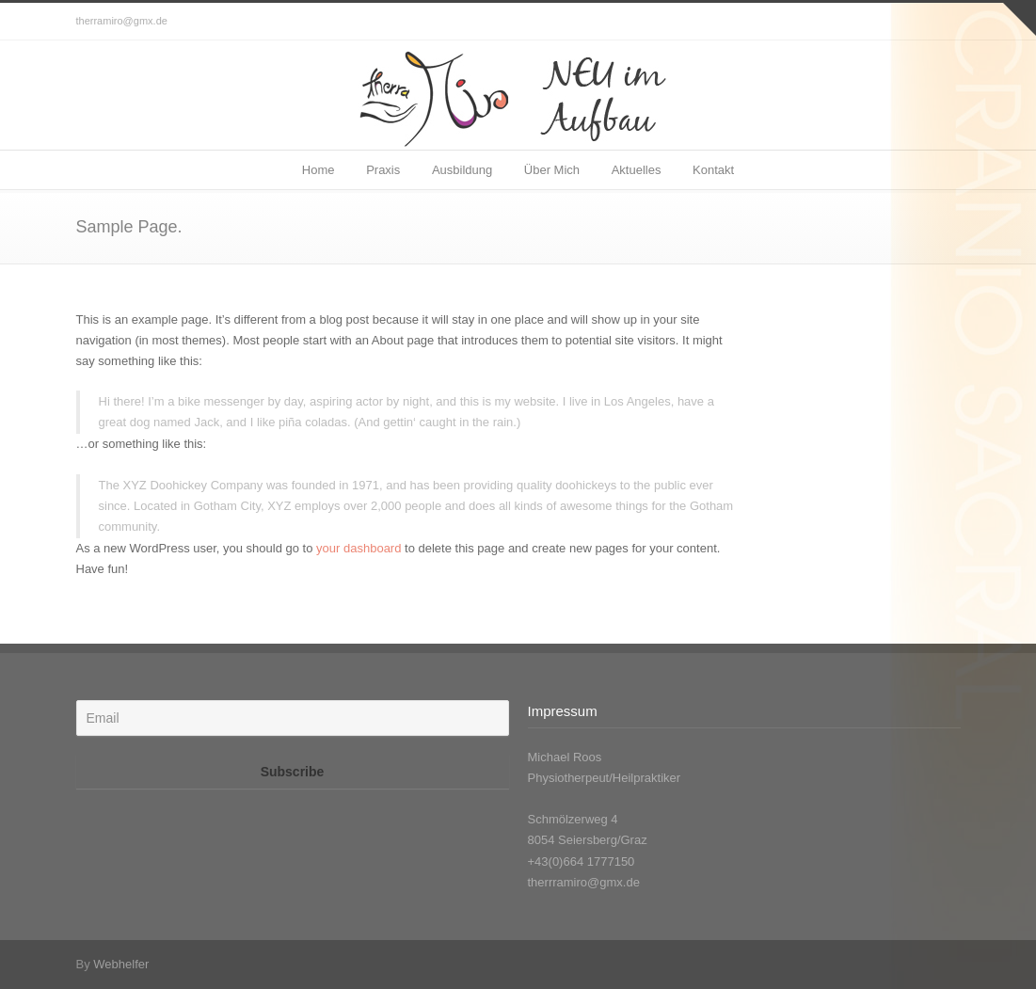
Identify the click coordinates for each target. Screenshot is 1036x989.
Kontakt (713, 170)
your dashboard (358, 548)
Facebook (942, 21)
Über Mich (552, 170)
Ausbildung (462, 170)
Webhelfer (121, 964)
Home (318, 170)
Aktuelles (636, 170)
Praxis (383, 170)
